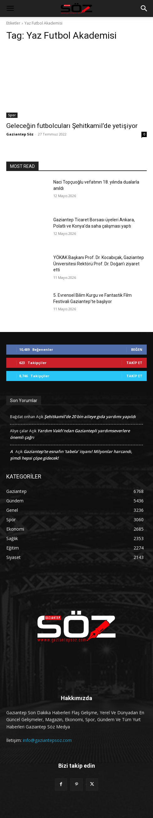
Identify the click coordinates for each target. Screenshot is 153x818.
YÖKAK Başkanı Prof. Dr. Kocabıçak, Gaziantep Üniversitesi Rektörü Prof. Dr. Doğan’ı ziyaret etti (98, 263)
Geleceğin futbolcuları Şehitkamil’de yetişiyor (72, 126)
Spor (12, 115)
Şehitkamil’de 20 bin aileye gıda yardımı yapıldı (90, 416)
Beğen (136, 349)
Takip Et (134, 362)
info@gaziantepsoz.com (47, 740)
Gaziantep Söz (20, 134)
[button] (10, 8)
